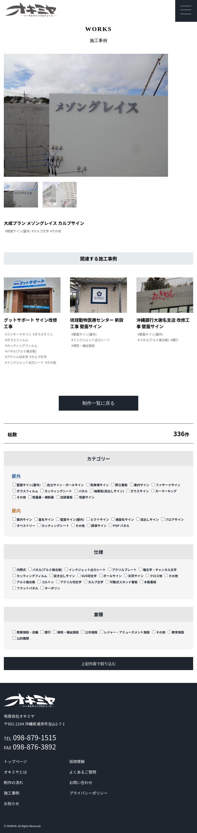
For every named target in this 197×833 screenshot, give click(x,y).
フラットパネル (25, 588)
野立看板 (119, 485)
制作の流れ (13, 782)
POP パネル (119, 525)
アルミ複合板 (24, 582)
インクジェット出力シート (85, 569)
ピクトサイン (97, 519)
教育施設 (176, 632)
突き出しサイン (62, 576)
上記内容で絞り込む (98, 663)
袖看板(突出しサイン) (107, 491)
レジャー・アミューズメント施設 (125, 632)
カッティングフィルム (30, 576)
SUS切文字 (87, 576)
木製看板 (148, 582)
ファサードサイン (166, 485)
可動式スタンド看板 (121, 582)
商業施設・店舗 (25, 632)
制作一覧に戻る (98, 403)
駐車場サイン (97, 485)
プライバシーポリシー (88, 793)
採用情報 (77, 761)
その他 (19, 497)
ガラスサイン (137, 491)
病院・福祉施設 (66, 632)
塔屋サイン (84, 497)
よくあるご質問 (82, 772)
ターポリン (50, 588)
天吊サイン (133, 576)
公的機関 (21, 638)
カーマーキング (164, 491)
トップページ (15, 761)
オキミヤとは (15, 772)
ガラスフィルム (25, 491)
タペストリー (24, 525)
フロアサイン (172, 519)
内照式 (19, 569)
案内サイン (139, 485)
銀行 (46, 632)
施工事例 (11, 793)
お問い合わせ (80, 782)
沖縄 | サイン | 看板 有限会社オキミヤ (30, 10)
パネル (81, 491)
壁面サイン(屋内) (70, 519)
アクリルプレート (122, 569)
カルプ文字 (93, 582)
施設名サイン (122, 519)
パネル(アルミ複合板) (45, 569)
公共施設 (89, 632)
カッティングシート (56, 491)
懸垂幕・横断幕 (41, 497)
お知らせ (11, 803)
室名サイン (44, 519)
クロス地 (154, 576)
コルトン (45, 582)
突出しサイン (147, 519)
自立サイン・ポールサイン (63, 485)
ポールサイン (110, 576)
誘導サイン (96, 525)
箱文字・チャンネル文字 (158, 569)
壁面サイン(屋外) (27, 485)
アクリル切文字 (69, 582)
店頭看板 (64, 497)
